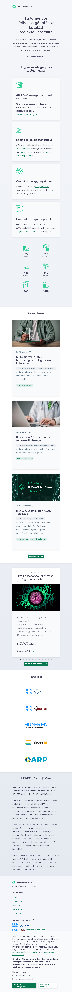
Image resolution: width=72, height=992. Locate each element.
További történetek (34, 664)
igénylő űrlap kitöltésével (30, 231)
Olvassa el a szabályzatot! (27, 114)
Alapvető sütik (20, 972)
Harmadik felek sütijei (23, 979)
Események (17, 901)
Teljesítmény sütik (22, 975)
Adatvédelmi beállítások (36, 930)
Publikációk (17, 909)
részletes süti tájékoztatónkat (25, 952)
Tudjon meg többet (34, 57)
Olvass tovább (36, 612)
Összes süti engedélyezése (19, 985)
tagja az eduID (27, 152)
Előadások (17, 913)
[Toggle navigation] (57, 7)
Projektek (16, 905)
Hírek (14, 897)
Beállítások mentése (44, 985)
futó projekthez (42, 187)
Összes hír (34, 556)
